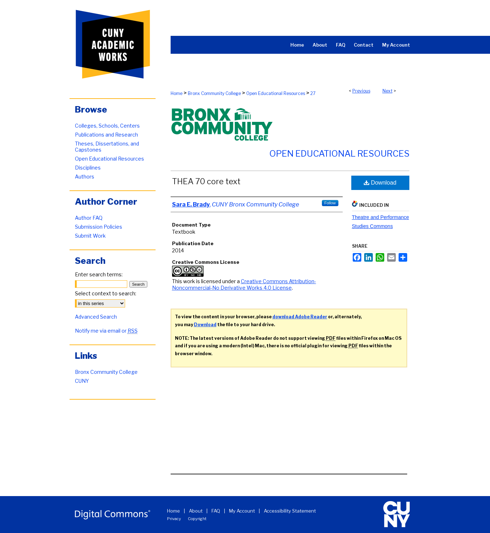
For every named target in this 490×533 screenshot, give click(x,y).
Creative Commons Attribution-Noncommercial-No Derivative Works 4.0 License (244, 284)
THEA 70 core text (206, 181)
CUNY (82, 381)
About (196, 511)
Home (176, 93)
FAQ (215, 511)
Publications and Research (106, 135)
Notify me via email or (106, 331)
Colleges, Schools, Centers (107, 126)
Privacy (174, 518)
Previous (361, 91)
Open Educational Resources (275, 93)
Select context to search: (105, 293)
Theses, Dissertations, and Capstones (107, 147)
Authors (84, 176)
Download (380, 183)
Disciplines (88, 168)
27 (312, 93)
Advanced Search (96, 317)
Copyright (197, 518)
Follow (330, 203)
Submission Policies (98, 227)
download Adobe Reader (299, 316)
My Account (242, 511)
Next (387, 91)
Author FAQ (89, 218)
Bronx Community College (214, 93)
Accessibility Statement (290, 511)
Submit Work (90, 236)
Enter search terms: (99, 274)
